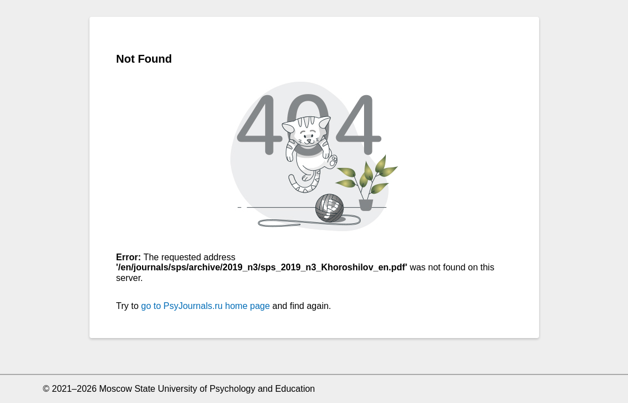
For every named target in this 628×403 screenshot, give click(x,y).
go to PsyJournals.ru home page (205, 306)
